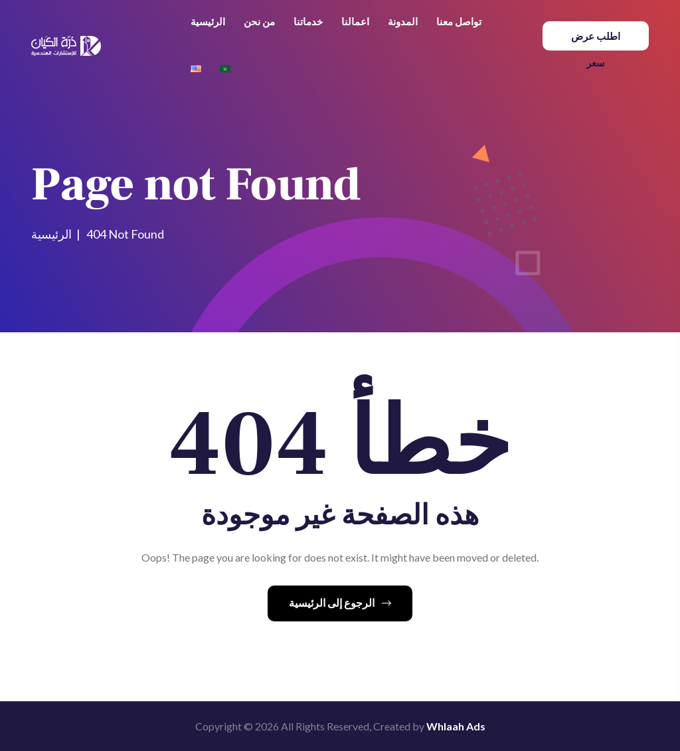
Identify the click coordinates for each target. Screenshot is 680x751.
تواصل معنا (458, 21)
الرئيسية (208, 21)
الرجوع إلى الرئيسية (340, 602)
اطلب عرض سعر (595, 40)
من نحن (259, 21)
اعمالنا (355, 21)
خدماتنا (308, 21)
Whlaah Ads (455, 726)
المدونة (403, 21)
